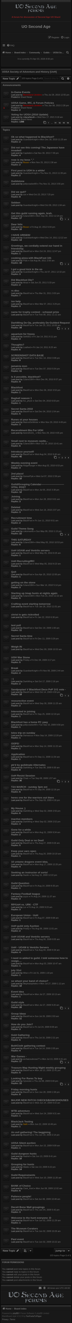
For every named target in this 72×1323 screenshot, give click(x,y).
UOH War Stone (20, 657)
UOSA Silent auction (23, 1143)
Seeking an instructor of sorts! (29, 872)
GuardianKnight (30, 139)
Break (14, 668)
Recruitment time (21, 518)
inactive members (21, 819)
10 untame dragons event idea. (29, 861)
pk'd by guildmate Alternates (28, 765)
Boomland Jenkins (32, 95)
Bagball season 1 (21, 398)
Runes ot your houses (24, 419)
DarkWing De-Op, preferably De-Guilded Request (40, 322)
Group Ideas (18, 1013)
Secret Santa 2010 (22, 408)
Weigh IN (16, 646)
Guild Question (20, 883)
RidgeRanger (29, 465)
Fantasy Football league (25, 893)
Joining (15, 496)
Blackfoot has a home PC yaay (29, 722)
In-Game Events (20, 92)
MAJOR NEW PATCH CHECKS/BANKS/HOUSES (39, 1100)
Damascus (28, 735)
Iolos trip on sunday (23, 732)
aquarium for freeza (23, 334)
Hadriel (26, 1156)
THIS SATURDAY (21, 539)
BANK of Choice (21, 1185)
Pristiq (26, 660)
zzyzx (25, 896)
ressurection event (22, 700)
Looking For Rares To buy (26, 1078)
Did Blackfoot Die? (22, 280)
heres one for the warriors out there (32, 797)
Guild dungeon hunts (24, 1153)
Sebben (15, 202)
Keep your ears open (23, 851)
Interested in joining (23, 711)
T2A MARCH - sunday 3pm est (29, 786)
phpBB (16, 1313)
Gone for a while (21, 829)
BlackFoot (27, 251)
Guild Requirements (23, 1175)
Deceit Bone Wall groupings (28, 1207)
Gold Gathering (20, 1035)
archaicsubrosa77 (31, 1059)
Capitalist (27, 153)
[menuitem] (65, 37)
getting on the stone (23, 582)
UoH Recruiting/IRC (23, 561)
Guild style (17, 1002)
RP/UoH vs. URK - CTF (24, 904)
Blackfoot (17, 387)
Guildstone (17, 181)
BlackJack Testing (22, 1121)
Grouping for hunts (22, 1164)
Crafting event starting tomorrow (30, 603)
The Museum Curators (24, 1228)
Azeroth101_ (29, 433)
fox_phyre (27, 401)
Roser (26, 162)
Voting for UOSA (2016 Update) (29, 114)
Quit (13, 571)
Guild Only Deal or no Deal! (27, 840)
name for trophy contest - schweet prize (35, 312)
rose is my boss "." (22, 159)
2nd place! (17, 473)
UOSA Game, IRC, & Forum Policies (32, 102)
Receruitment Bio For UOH (27, 430)
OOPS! (15, 743)
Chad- (26, 778)
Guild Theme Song (22, 528)
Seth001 (27, 336)
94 (68, 122)
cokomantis (28, 531)
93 (64, 122)
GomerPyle (28, 476)
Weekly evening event (24, 463)
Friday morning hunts (24, 1089)
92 (60, 122)
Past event (17, 1239)
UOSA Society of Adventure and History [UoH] (29, 71)
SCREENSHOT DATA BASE (27, 355)
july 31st (16, 970)
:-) (12, 678)
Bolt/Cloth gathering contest (28, 1045)
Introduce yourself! (22, 451)
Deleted (15, 507)
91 (56, 122)
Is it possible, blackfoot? (26, 376)
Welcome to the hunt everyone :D (31, 1217)
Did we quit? (18, 191)
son (24, 194)
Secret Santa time (21, 636)
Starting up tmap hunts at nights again (34, 593)
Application (18, 754)
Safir (25, 1124)
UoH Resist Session (23, 775)
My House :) (18, 808)
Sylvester (27, 1081)
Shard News (26, 97)
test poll (16, 625)
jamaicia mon (19, 366)
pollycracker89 (30, 184)
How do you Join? (22, 1024)
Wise (25, 973)
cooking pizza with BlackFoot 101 (31, 258)
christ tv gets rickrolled (25, 614)
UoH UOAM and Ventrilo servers (30, 550)
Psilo (25, 260)
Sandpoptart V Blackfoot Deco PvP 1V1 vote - (38, 689)
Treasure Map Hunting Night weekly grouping (38, 1067)
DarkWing (27, 681)
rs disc (15, 290)
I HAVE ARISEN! (20, 235)
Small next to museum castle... (29, 441)
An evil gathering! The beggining (30, 1132)
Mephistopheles (30, 983)
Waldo (26, 1167)
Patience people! (21, 1196)
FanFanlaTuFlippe (33, 1316)
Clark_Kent (28, 1188)
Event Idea (17, 991)
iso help (16, 301)
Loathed (27, 347)
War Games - (18, 1056)
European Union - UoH (24, 915)
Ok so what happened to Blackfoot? (32, 136)
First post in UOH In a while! (28, 170)
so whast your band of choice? (29, 981)
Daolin (26, 875)
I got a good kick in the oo (26, 269)
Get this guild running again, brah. (31, 213)
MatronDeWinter (30, 422)
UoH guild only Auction (25, 926)
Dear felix (16, 224)
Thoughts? (17, 344)
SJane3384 (28, 216)
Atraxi (25, 282)
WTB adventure (20, 1110)
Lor (24, 907)
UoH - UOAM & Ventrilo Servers (30, 947)
